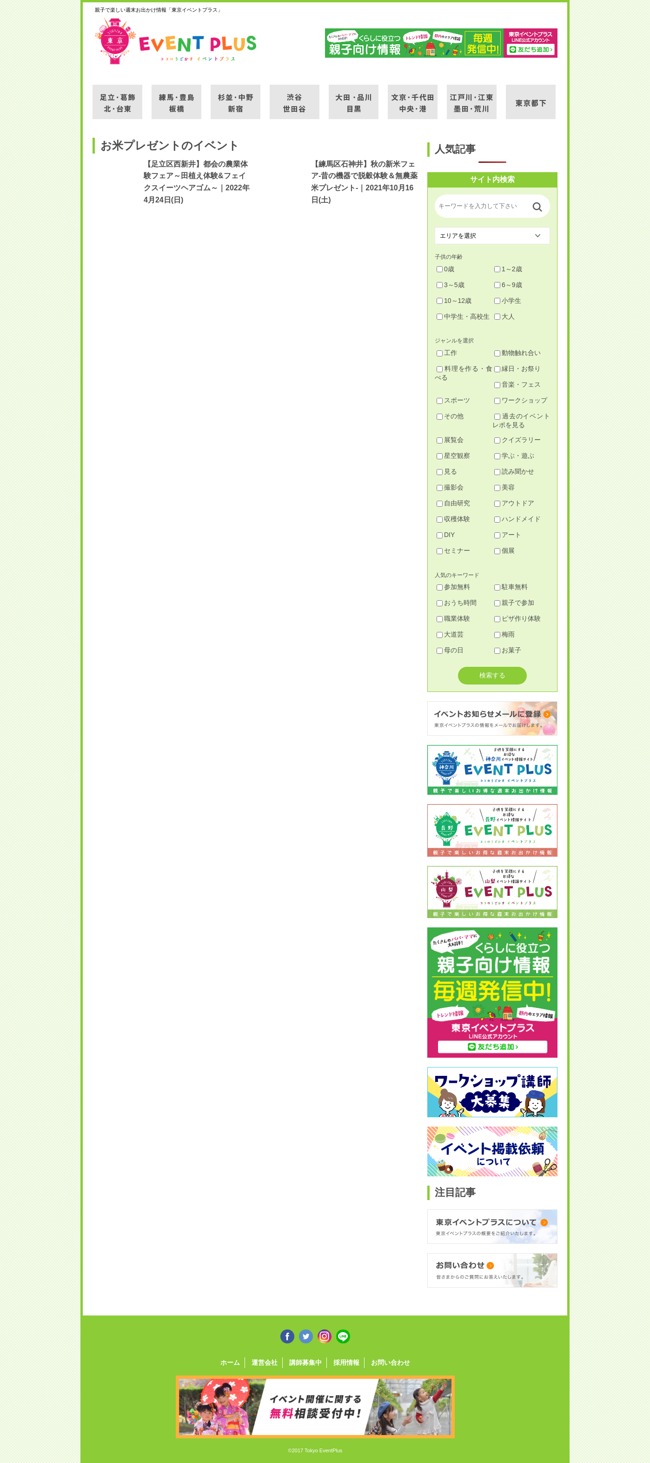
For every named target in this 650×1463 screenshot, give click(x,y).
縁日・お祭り (517, 368)
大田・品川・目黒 (353, 96)
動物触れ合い (517, 352)
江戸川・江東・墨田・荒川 (472, 96)
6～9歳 (508, 285)
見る (447, 471)
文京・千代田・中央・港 (413, 96)
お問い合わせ (390, 1362)
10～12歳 (454, 300)
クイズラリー (517, 439)
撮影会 (450, 487)
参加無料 (453, 587)
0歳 (445, 269)
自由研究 (453, 503)
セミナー (453, 550)
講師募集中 (305, 1362)
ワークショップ (520, 400)
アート (507, 534)
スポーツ (453, 400)
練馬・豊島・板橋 (176, 96)
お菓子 (507, 650)
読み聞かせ (514, 471)
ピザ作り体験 (517, 618)
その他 (450, 416)
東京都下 (531, 96)
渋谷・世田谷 (294, 96)
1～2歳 (508, 269)
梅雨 (504, 634)
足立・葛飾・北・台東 (117, 96)
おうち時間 (457, 602)
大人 (504, 316)
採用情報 (346, 1362)
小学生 (507, 300)
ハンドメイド (517, 519)
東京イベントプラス (176, 41)
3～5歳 (450, 285)
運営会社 (265, 1362)
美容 (504, 487)
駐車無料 (511, 587)
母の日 (450, 650)
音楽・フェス (517, 384)
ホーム (230, 1362)
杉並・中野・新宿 (235, 96)
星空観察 (453, 455)
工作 (447, 352)
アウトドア (514, 503)
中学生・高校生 (463, 316)
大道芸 (450, 634)
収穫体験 (453, 519)
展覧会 (450, 439)
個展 (504, 550)
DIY (446, 534)
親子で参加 (514, 602)
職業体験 (453, 618)
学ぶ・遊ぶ (514, 455)
